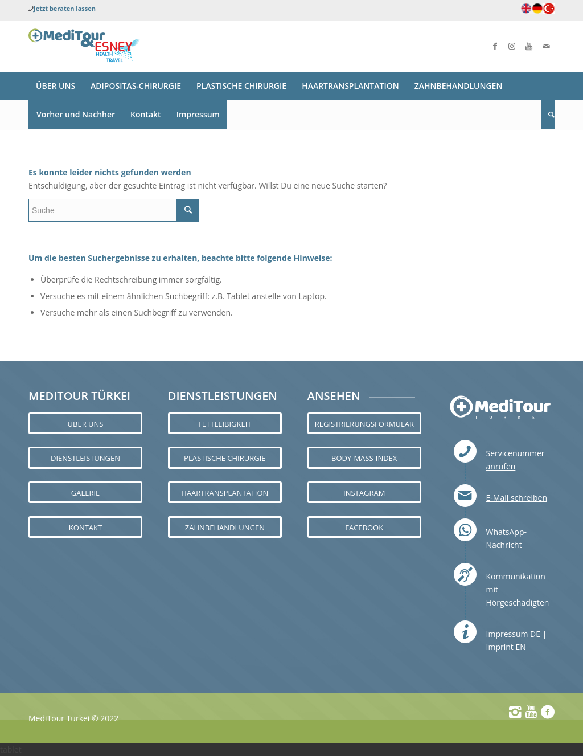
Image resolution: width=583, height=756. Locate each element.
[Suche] (548, 114)
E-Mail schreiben (516, 497)
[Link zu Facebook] (494, 46)
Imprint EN (506, 646)
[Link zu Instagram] (511, 46)
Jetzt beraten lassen (65, 8)
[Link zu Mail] (546, 46)
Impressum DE (513, 633)
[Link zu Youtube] (528, 46)
